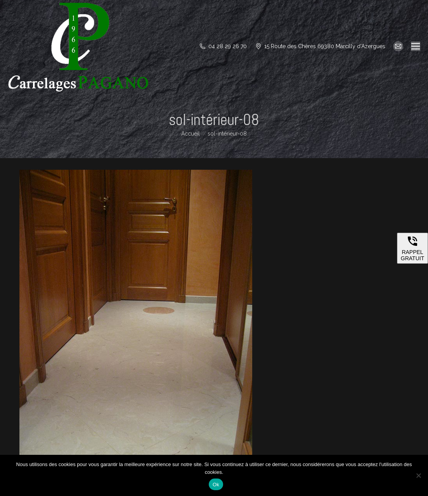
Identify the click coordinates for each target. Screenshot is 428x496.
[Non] (418, 475)
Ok (216, 484)
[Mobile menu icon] (415, 46)
